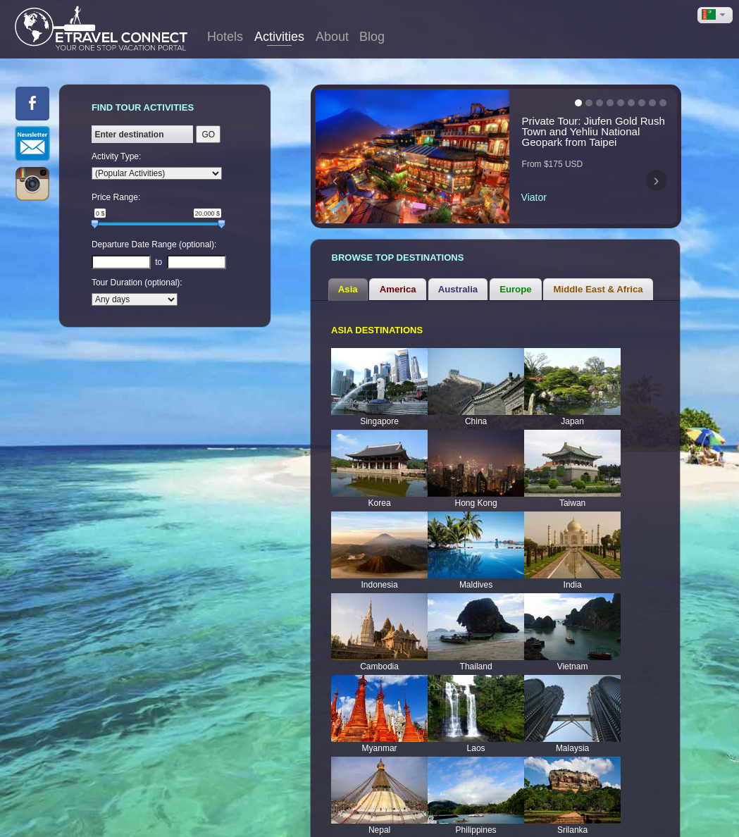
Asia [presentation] (348, 280)
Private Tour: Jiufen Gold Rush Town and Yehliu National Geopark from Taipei (593, 131)
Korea (379, 495)
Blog (372, 37)
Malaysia (572, 740)
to (158, 262)
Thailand (476, 658)
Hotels (225, 37)
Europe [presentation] (515, 280)
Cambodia (379, 658)
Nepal (379, 821)
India (573, 576)
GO (208, 135)
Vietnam (572, 658)
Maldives (475, 576)
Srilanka (572, 821)
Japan (572, 413)
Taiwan (572, 495)
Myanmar (379, 740)
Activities (279, 37)
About (332, 37)
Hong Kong (476, 495)
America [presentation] (398, 280)
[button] (715, 15)
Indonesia (379, 576)
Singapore (379, 413)
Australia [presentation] (458, 280)
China (476, 413)
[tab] (348, 280)
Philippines (476, 821)
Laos (476, 740)
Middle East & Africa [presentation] (598, 280)
